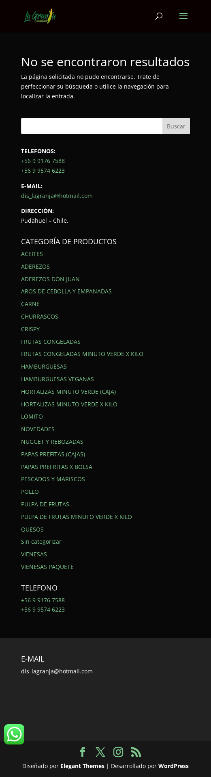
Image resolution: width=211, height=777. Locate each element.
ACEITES (32, 254)
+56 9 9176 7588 (43, 161)
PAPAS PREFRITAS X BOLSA (56, 467)
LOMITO (32, 416)
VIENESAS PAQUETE (47, 567)
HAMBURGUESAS (44, 366)
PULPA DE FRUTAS (45, 504)
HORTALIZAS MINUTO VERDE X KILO (69, 404)
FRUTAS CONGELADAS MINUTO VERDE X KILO (82, 354)
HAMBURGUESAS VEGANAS (57, 379)
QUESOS (32, 529)
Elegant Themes (82, 766)
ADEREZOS (35, 266)
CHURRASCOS (39, 316)
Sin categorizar (41, 541)
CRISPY (30, 329)
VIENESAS (34, 554)
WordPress (173, 766)
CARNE (30, 304)
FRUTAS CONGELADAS (51, 341)
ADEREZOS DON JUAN (50, 279)
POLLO (30, 491)
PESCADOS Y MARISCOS (53, 479)
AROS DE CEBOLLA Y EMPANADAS (66, 291)
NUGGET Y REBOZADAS (52, 441)
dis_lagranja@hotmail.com (57, 196)
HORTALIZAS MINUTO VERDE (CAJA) (68, 391)
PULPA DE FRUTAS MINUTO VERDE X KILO (76, 517)
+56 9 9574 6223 (43, 170)
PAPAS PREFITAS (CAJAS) (53, 454)
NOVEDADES (38, 429)
